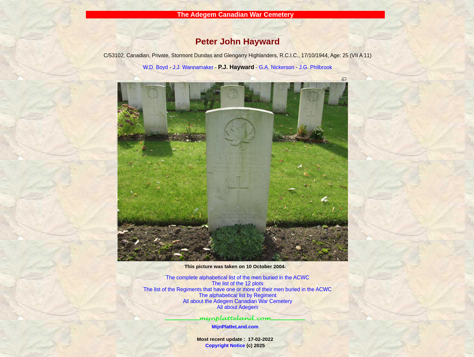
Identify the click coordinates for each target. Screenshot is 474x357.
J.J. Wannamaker (192, 67)
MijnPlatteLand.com (235, 326)
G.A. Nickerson (276, 67)
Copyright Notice (225, 345)
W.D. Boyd (155, 67)
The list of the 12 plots (237, 283)
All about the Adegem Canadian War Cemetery (237, 301)
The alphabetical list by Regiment (237, 295)
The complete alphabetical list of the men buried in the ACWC (237, 277)
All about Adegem (237, 307)
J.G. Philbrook (315, 67)
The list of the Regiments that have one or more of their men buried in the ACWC (238, 289)
